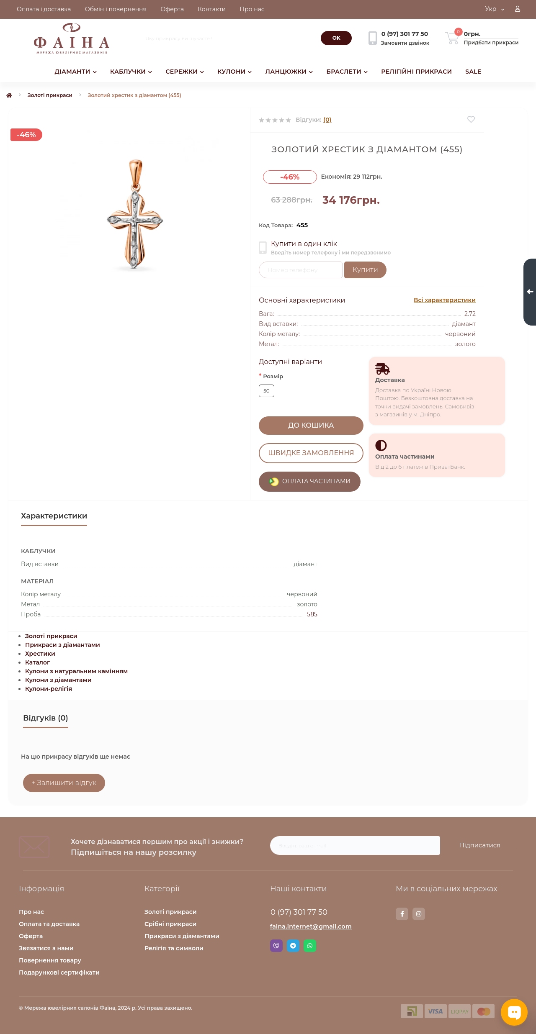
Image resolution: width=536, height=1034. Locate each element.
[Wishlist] (471, 120)
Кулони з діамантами (58, 680)
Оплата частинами (405, 456)
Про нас (31, 912)
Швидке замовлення (311, 453)
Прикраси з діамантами (62, 645)
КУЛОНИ (234, 71)
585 (312, 614)
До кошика (311, 425)
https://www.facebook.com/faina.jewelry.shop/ (402, 914)
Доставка (390, 380)
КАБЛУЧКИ (131, 71)
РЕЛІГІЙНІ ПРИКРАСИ (416, 71)
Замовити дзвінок (405, 43)
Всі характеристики (445, 300)
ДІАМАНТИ (75, 71)
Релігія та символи (174, 948)
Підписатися (479, 845)
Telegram (293, 946)
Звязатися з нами (46, 948)
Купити (365, 270)
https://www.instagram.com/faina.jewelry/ (418, 914)
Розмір (271, 376)
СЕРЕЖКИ (184, 71)
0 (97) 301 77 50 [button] (299, 912)
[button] (518, 9)
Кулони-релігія (48, 689)
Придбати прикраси (491, 42)
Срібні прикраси (170, 924)
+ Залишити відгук (64, 783)
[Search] (336, 38)
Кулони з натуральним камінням (76, 671)
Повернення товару (50, 960)
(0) (327, 119)
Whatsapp (309, 946)
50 (266, 390)
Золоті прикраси (50, 95)
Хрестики (40, 653)
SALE (473, 71)
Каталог (37, 662)
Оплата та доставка (49, 924)
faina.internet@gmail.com (311, 926)
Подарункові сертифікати (59, 972)
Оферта (31, 936)
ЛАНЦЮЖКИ (289, 71)
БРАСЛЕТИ (347, 71)
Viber (276, 946)
